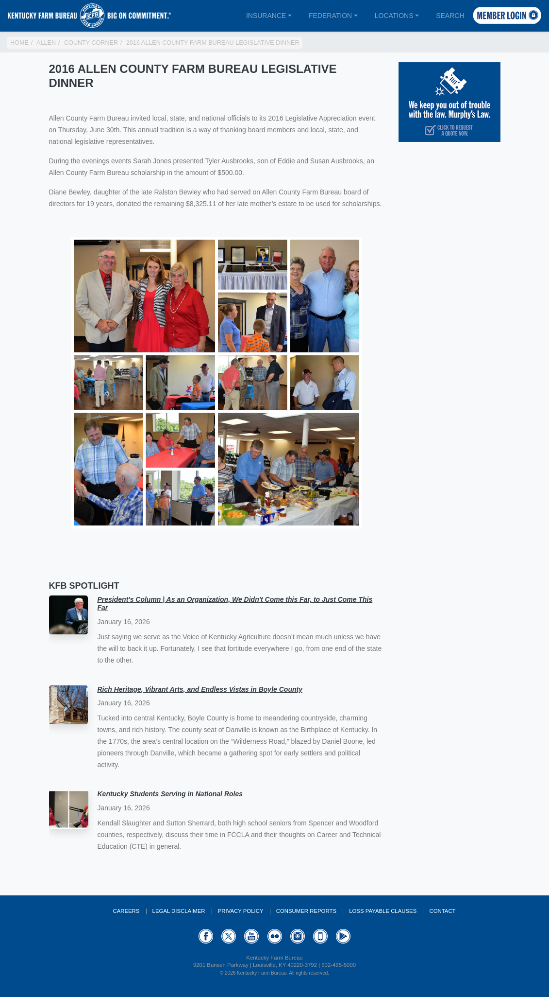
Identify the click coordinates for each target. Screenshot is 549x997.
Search (450, 15)
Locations (394, 15)
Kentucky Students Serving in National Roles (170, 794)
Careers (126, 911)
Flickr (274, 936)
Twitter (228, 936)
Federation (330, 15)
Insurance (266, 15)
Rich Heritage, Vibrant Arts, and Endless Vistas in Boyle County (200, 689)
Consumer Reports (306, 911)
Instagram (297, 936)
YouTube (251, 936)
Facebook (206, 936)
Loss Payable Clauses (382, 911)
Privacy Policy (241, 911)
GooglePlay (343, 936)
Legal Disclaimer (178, 911)
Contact (442, 911)
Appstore (320, 936)
